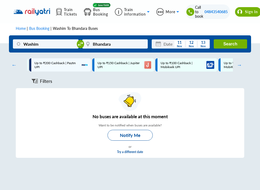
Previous (12, 65)
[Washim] (45, 44)
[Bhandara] (115, 44)
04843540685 (216, 12)
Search (230, 44)
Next (238, 65)
